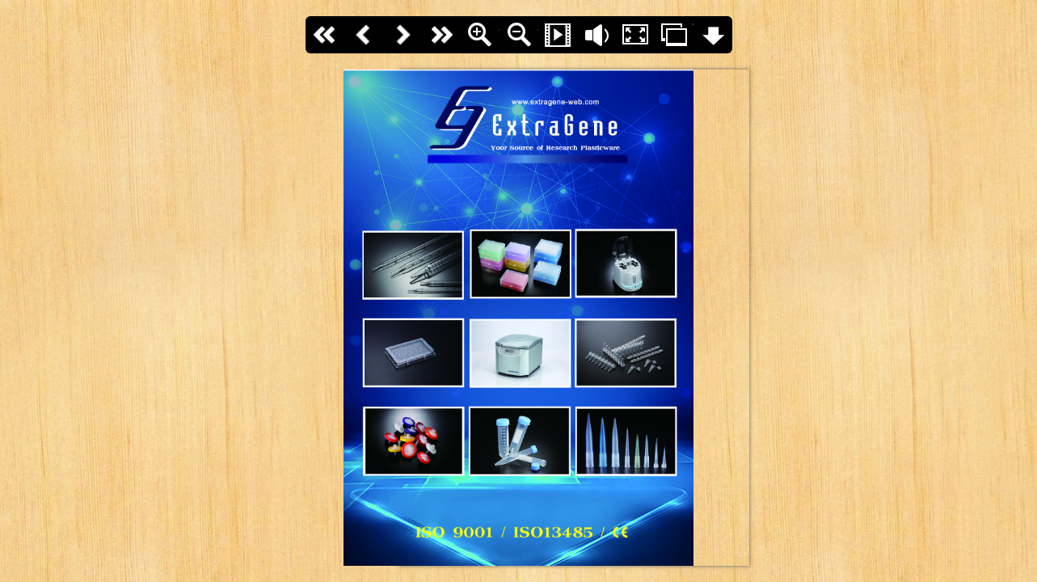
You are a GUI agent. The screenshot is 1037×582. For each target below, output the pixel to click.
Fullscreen (635, 34)
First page (325, 34)
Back (363, 34)
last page (441, 34)
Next (402, 34)
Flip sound (596, 34)
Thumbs (674, 34)
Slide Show (557, 34)
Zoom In (480, 34)
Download (712, 34)
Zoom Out (519, 34)
